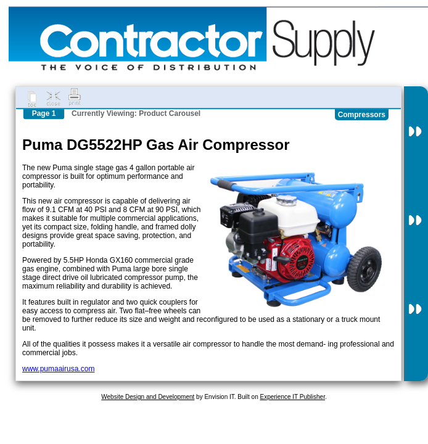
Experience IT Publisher (292, 396)
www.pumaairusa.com (58, 368)
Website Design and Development (147, 396)
